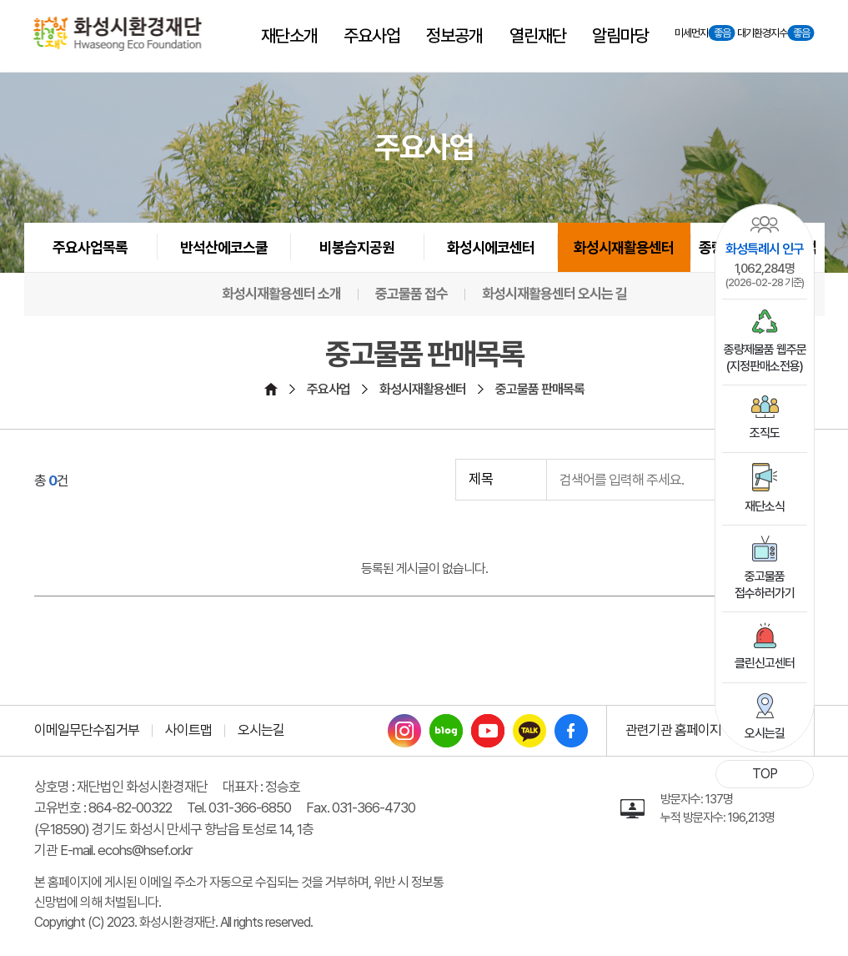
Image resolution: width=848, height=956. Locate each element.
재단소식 (765, 488)
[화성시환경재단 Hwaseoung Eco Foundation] (118, 34)
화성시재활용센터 (624, 247)
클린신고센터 (765, 646)
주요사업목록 (90, 247)
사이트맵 (188, 730)
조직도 (765, 417)
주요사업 (328, 389)
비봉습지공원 (356, 247)
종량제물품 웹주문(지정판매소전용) (765, 341)
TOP (764, 774)
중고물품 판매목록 (540, 389)
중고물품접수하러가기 (765, 568)
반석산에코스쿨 (224, 247)
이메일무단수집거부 (86, 730)
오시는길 (765, 717)
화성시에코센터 (490, 247)
